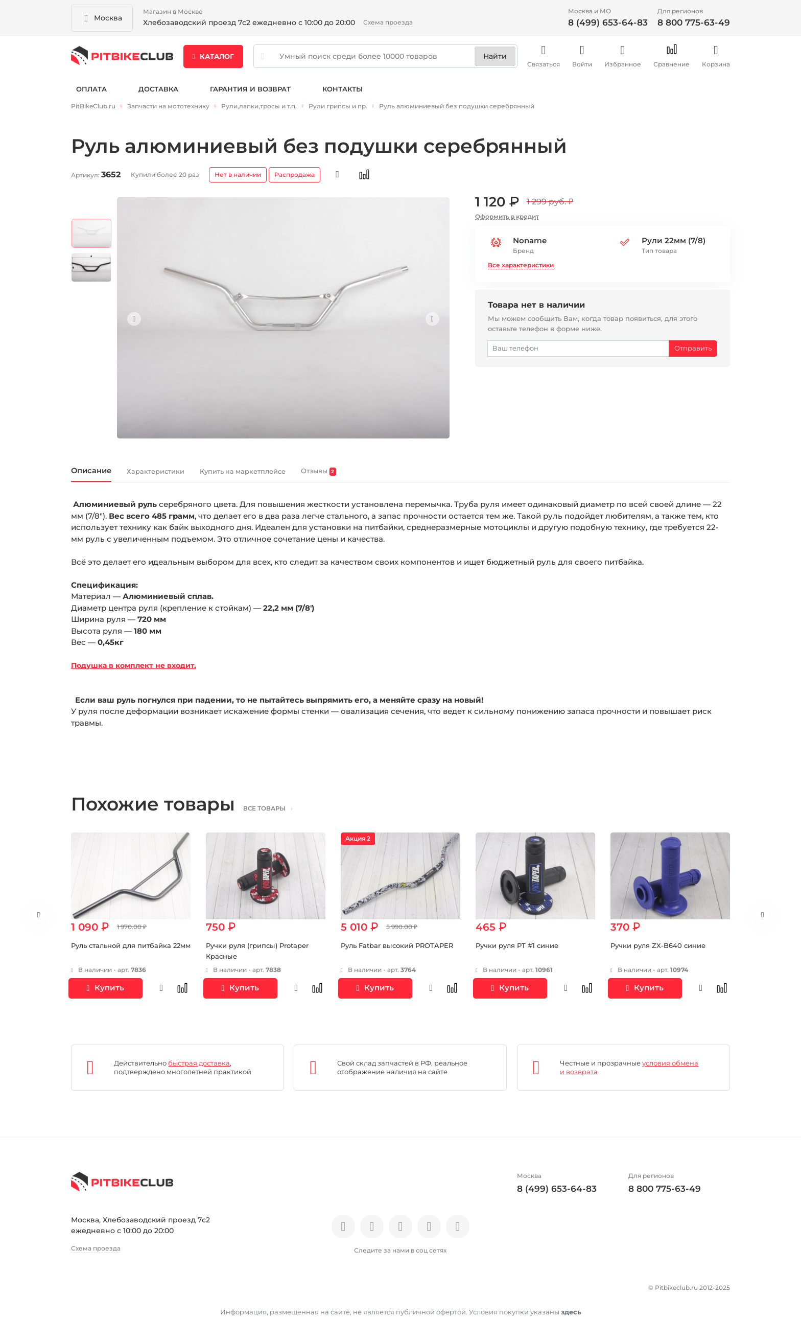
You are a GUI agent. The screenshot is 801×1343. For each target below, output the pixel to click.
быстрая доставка (199, 1070)
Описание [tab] (100, 476)
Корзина (716, 61)
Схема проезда (388, 22)
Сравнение (671, 61)
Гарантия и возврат (250, 96)
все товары (280, 815)
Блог (206, 1293)
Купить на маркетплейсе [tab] (306, 476)
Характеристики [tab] (186, 476)
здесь (571, 1315)
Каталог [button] (213, 61)
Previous (140, 322)
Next (426, 322)
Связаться (543, 61)
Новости (167, 1293)
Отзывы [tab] (410, 477)
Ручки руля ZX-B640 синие (661, 952)
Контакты (342, 96)
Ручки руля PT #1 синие (521, 952)
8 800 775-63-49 (693, 22)
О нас (82, 1293)
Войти (582, 61)
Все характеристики (521, 268)
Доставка (158, 96)
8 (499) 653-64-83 (608, 22)
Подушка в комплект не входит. (138, 673)
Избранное (622, 61)
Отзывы (121, 1293)
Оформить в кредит (507, 219)
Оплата (91, 96)
